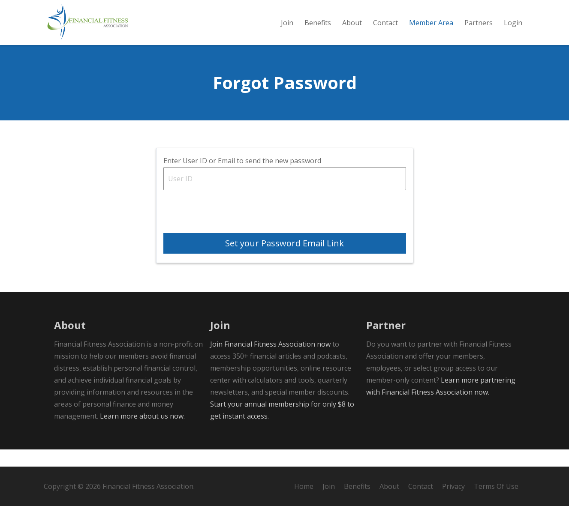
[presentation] (228, 231)
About (389, 486)
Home (303, 486)
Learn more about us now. (142, 433)
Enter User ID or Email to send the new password (242, 178)
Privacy (453, 486)
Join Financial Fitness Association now (270, 361)
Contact (420, 486)
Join (328, 486)
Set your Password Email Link (284, 260)
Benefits (357, 486)
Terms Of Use (496, 486)
